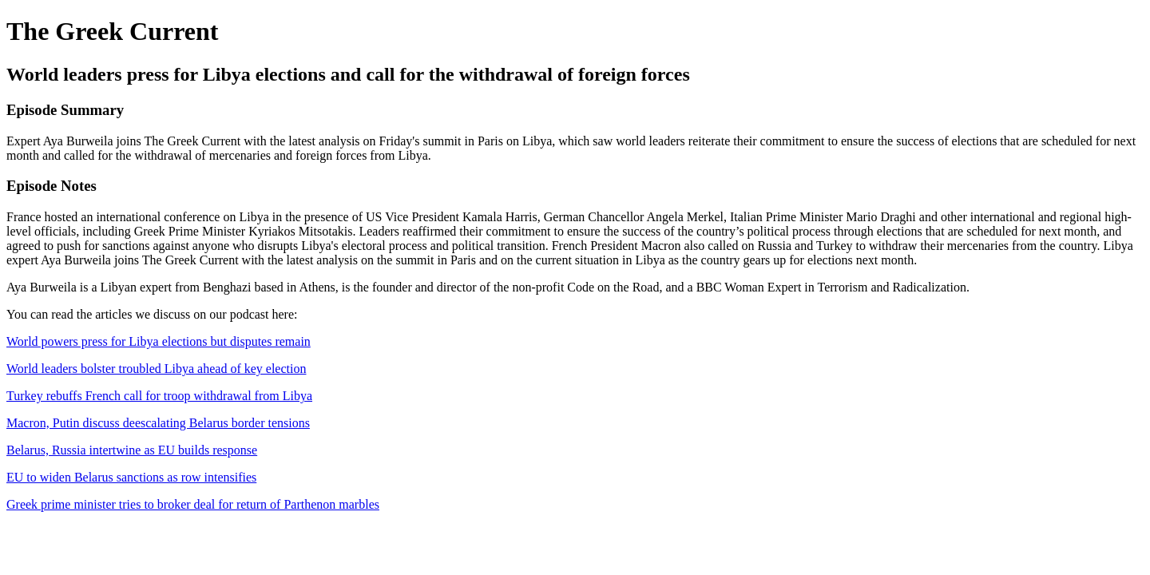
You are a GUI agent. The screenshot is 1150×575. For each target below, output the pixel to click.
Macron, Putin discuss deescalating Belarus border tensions (158, 423)
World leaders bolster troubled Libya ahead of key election (156, 368)
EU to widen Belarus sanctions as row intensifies (131, 477)
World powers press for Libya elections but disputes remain (158, 341)
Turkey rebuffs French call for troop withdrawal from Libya (159, 395)
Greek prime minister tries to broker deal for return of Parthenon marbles (192, 504)
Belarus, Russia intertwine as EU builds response (131, 450)
